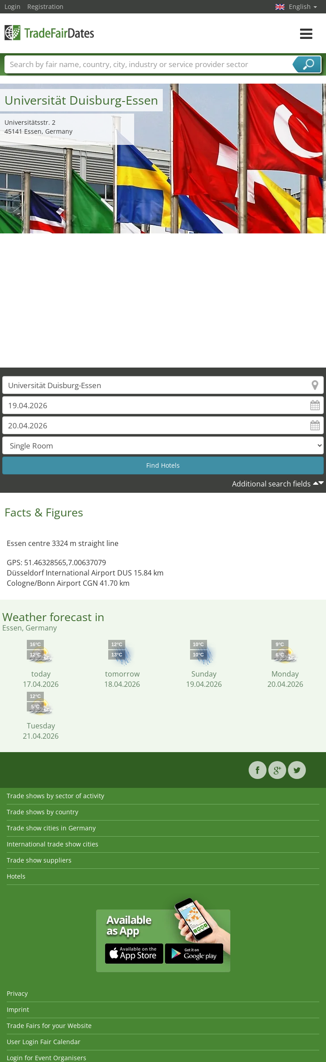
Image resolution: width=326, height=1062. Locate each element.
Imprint (18, 1009)
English (303, 6)
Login (12, 6)
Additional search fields (271, 484)
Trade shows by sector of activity (55, 795)
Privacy (17, 993)
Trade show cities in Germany (51, 828)
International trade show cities (52, 844)
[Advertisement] (163, 300)
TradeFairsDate (49, 32)
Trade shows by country (42, 812)
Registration (45, 6)
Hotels (16, 876)
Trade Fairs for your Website (49, 1025)
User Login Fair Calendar (43, 1041)
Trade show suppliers (39, 860)
